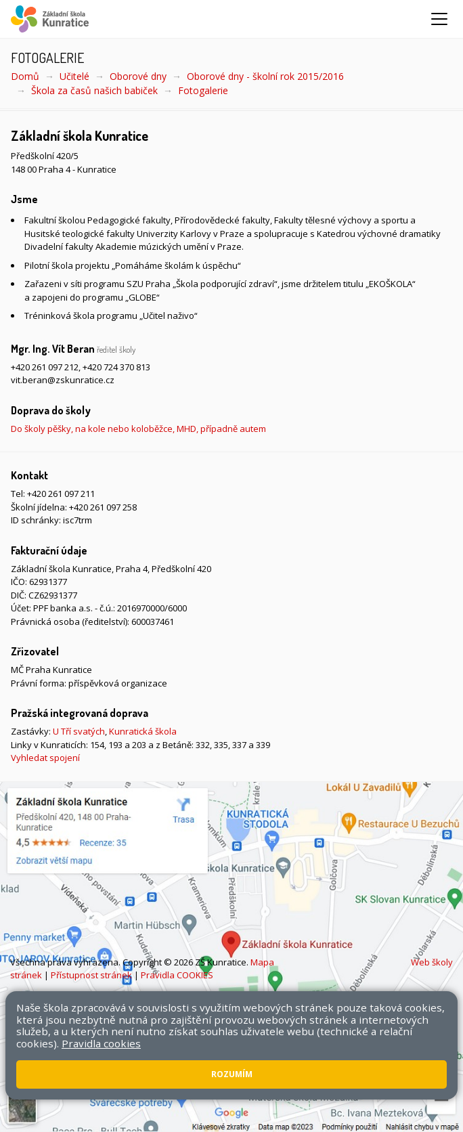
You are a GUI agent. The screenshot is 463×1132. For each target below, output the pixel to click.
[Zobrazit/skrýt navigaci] (439, 19)
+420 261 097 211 (61, 493)
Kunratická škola (143, 731)
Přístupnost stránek (91, 975)
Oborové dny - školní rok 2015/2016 (265, 76)
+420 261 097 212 (45, 367)
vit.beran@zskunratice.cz (62, 380)
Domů (25, 76)
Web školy (432, 962)
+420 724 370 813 (116, 367)
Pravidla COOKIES (177, 975)
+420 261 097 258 (103, 507)
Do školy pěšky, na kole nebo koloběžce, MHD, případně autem (138, 428)
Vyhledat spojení (45, 758)
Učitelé (74, 76)
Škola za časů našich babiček (94, 90)
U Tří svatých (79, 731)
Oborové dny (138, 76)
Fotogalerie (203, 90)
